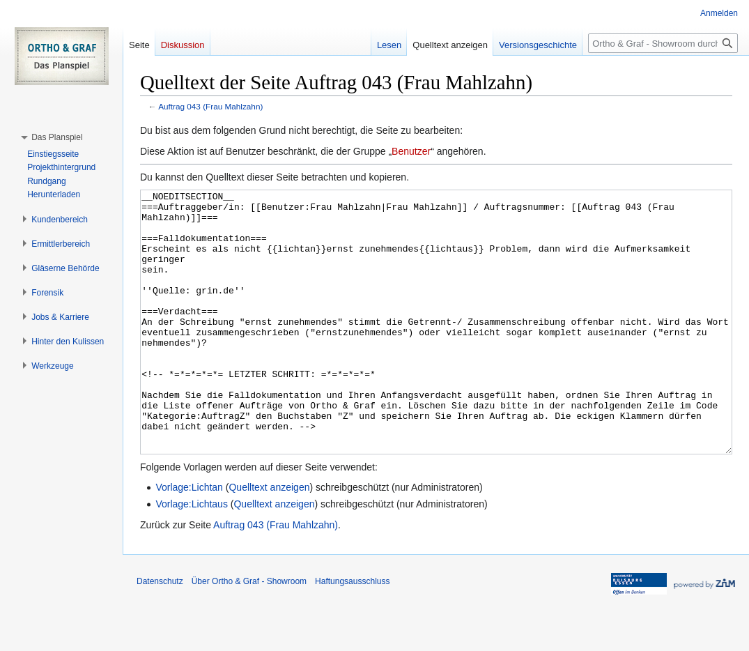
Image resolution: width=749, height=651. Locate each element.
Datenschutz (160, 633)
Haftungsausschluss (352, 633)
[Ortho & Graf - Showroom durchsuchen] (663, 43)
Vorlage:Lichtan (189, 539)
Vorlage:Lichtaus (191, 556)
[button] (56, 137)
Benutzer (411, 151)
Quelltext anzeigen (269, 539)
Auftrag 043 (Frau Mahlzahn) (210, 106)
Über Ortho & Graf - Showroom (249, 633)
